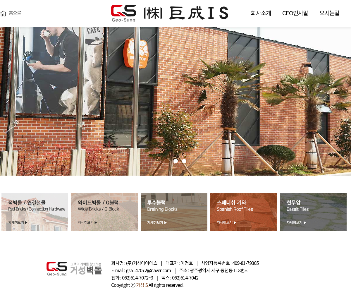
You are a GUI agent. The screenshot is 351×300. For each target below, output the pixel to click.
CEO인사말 (295, 13)
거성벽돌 (169, 13)
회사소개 (261, 13)
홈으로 (15, 13)
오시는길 (329, 13)
